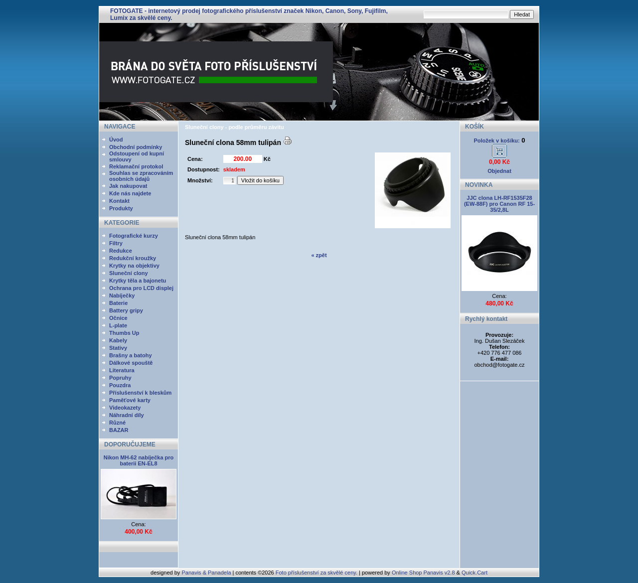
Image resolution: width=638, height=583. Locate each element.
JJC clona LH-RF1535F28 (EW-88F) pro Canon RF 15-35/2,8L (499, 204)
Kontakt (119, 201)
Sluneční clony (128, 273)
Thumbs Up (124, 333)
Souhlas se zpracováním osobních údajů (141, 176)
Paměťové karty (130, 400)
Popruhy (120, 378)
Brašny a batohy (130, 355)
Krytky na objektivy (134, 266)
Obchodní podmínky (135, 147)
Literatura (122, 370)
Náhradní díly (126, 415)
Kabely (118, 340)
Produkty (121, 208)
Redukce (120, 251)
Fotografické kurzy (133, 236)
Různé (117, 423)
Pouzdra (120, 385)
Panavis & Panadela (206, 573)
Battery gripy (126, 310)
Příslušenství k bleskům (140, 393)
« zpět (318, 255)
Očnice (118, 318)
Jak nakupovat (128, 186)
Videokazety (125, 408)
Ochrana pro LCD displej (141, 288)
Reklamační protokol (136, 166)
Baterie (118, 303)
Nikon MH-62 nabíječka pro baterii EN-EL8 (139, 460)
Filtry (116, 243)
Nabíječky (122, 295)
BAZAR (119, 430)
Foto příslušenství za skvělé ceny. (316, 573)
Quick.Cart (474, 573)
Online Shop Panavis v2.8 (423, 573)
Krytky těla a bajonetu (137, 281)
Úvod (116, 140)
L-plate (118, 325)
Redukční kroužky (132, 258)
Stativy (118, 348)
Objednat (499, 171)
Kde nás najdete (130, 193)
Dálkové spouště (131, 363)
